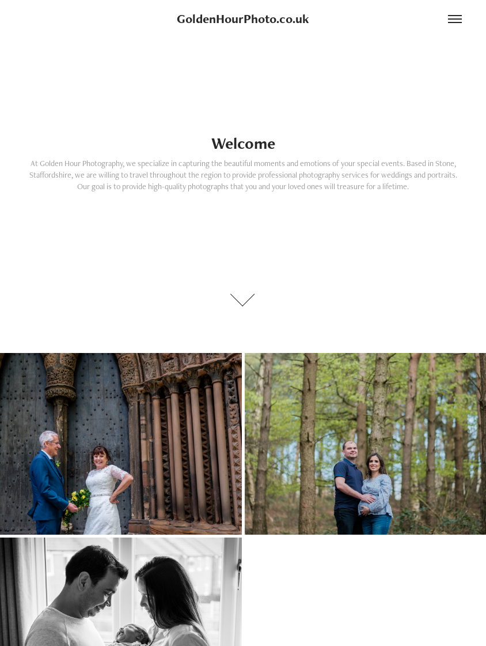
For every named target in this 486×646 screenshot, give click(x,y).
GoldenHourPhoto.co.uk (243, 18)
